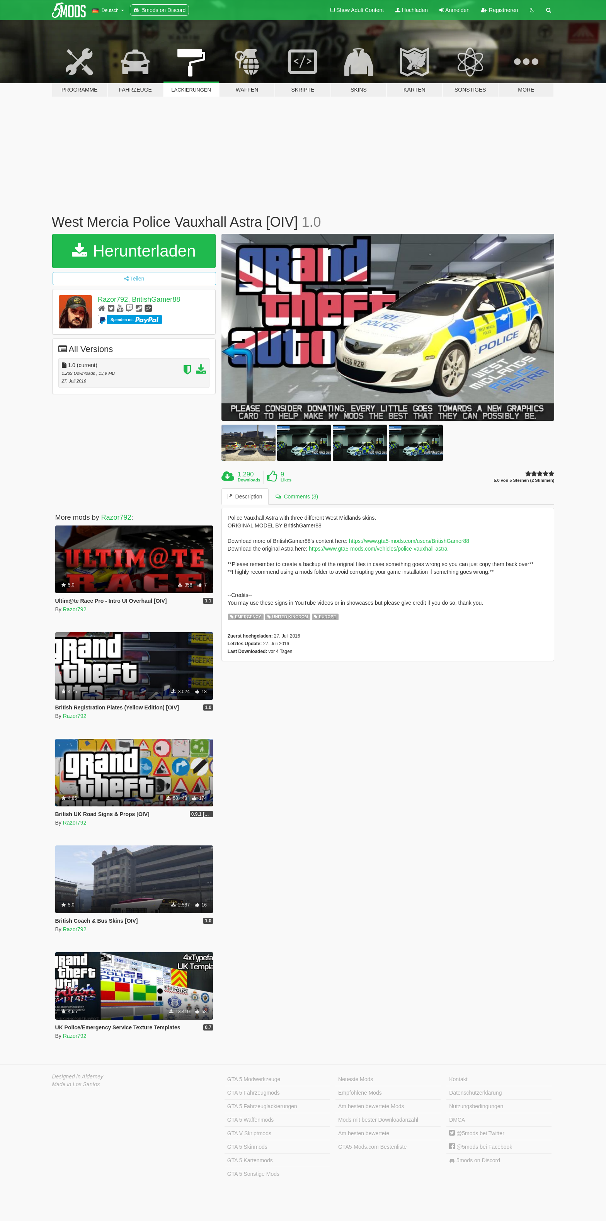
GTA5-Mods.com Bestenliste (372, 1147)
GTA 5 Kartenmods (250, 1160)
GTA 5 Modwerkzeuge (253, 1079)
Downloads (249, 480)
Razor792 (116, 517)
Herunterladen (134, 251)
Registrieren (499, 10)
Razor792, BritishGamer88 (139, 299)
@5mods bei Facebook (480, 1146)
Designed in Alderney (78, 1076)
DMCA (457, 1120)
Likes (286, 480)
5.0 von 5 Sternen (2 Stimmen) (524, 480)
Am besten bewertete (363, 1133)
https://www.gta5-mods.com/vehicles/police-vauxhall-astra (378, 549)
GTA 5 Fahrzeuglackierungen (262, 1106)
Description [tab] (245, 496)
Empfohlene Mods (360, 1093)
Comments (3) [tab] (297, 496)
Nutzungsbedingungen (476, 1106)
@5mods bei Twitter (476, 1133)
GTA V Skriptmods (249, 1133)
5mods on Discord (474, 1160)
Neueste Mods (355, 1079)
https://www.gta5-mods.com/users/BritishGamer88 (409, 541)
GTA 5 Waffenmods (250, 1120)
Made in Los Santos (76, 1084)
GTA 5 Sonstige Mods (253, 1174)
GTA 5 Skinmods (247, 1147)
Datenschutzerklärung (475, 1093)
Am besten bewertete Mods (371, 1106)
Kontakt (458, 1079)
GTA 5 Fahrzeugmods (253, 1093)
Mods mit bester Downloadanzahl (378, 1120)
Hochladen (411, 10)
